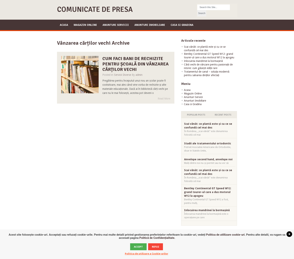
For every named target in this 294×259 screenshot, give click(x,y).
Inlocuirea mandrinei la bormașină (203, 60)
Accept (138, 246)
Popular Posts (196, 115)
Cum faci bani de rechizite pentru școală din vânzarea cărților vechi (135, 64)
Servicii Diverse (122, 74)
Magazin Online (85, 24)
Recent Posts (223, 115)
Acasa (64, 24)
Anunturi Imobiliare (149, 24)
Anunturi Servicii (116, 24)
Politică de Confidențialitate (156, 238)
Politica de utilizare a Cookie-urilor (146, 253)
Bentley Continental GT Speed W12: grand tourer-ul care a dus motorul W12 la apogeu (207, 192)
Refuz (155, 246)
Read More (164, 98)
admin (139, 74)
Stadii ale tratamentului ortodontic (207, 143)
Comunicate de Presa (95, 9)
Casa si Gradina (182, 24)
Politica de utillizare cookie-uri (225, 234)
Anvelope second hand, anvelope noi (208, 159)
